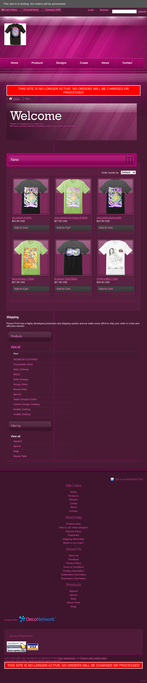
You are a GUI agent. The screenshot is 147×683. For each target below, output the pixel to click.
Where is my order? (73, 543)
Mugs (73, 606)
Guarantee (73, 535)
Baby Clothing (20, 369)
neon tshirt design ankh (109, 217)
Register (104, 9)
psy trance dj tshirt (21, 217)
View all (15, 346)
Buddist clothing (21, 409)
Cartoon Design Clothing (26, 404)
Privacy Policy (73, 563)
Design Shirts (20, 384)
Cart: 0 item (11, 9)
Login (91, 9)
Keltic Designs (21, 379)
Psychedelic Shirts (23, 364)
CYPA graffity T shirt (107, 278)
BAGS (16, 374)
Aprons (17, 394)
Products (37, 62)
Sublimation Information (73, 574)
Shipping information (73, 539)
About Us (73, 555)
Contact (127, 62)
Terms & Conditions (73, 567)
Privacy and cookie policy (93, 658)
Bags (16, 451)
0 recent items (31, 9)
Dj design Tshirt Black (65, 278)
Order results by (110, 172)
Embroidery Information (73, 578)
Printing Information (73, 571)
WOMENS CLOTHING (25, 359)
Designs (61, 62)
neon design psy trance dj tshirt (70, 217)
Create (84, 62)
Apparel (17, 441)
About (105, 62)
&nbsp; (31, 196)
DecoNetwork (40, 619)
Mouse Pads (20, 389)
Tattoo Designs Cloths (25, 399)
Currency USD (53, 9)
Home (14, 62)
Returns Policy (73, 531)
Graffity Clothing (22, 414)
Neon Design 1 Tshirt (23, 278)
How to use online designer (73, 527)
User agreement (66, 658)
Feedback (73, 559)
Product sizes (73, 523)
